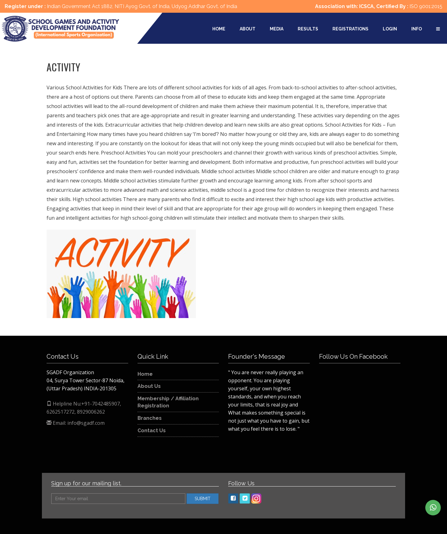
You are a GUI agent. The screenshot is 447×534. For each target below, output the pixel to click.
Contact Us (152, 430)
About (247, 29)
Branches (150, 418)
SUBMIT (202, 498)
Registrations (350, 29)
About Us (149, 386)
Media (276, 29)
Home (218, 29)
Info (416, 29)
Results (308, 29)
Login (390, 29)
